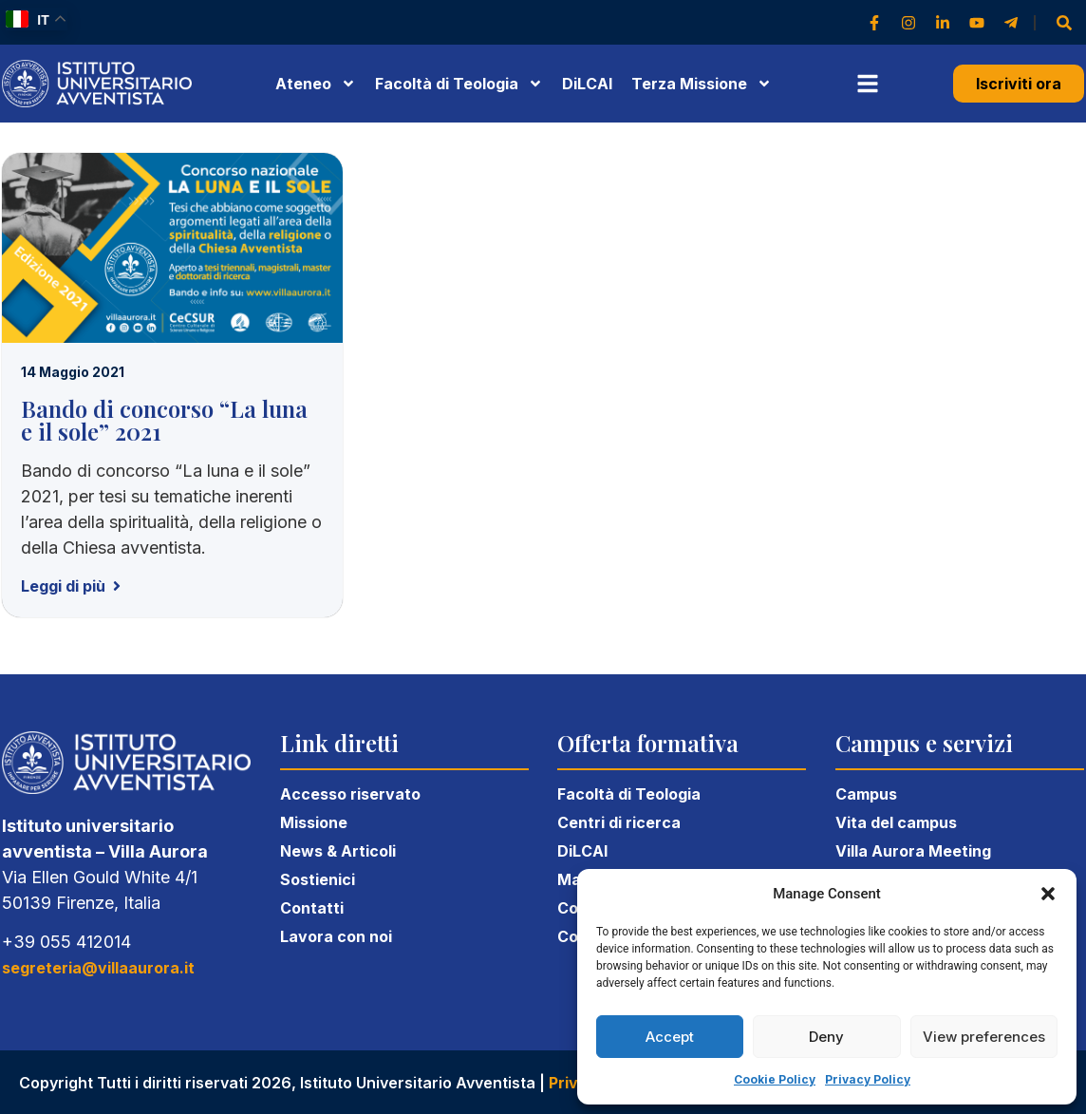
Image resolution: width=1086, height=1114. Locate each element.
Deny (826, 1037)
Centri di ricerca (619, 822)
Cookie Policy (774, 1079)
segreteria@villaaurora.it (98, 967)
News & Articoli (338, 850)
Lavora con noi (336, 936)
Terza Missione (701, 83)
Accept (670, 1037)
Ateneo (315, 83)
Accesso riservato (350, 793)
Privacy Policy (867, 1079)
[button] (1048, 893)
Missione (313, 822)
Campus (866, 793)
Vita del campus (896, 822)
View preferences (984, 1037)
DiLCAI (587, 83)
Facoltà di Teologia (629, 793)
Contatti (312, 907)
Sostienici (317, 879)
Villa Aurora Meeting (913, 850)
